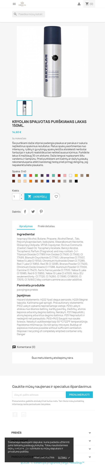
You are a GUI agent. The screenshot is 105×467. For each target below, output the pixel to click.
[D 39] (65, 182)
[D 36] (26, 182)
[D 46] (43, 182)
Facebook (15, 414)
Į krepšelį (37, 197)
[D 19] (60, 182)
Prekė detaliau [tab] (46, 226)
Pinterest (41, 211)
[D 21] (71, 182)
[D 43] (48, 182)
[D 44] (14, 176)
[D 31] (31, 176)
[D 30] (65, 176)
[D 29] (48, 176)
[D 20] (71, 176)
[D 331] (31, 182)
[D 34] (77, 176)
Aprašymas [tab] (26, 226)
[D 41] (54, 182)
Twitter (33, 211)
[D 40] (77, 182)
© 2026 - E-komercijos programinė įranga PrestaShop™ (52, 462)
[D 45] (20, 182)
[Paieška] (28, 14)
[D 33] (37, 176)
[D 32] (26, 176)
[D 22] (37, 182)
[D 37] (14, 182)
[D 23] (88, 176)
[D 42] (60, 176)
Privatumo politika (44, 457)
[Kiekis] (16, 196)
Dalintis (25, 211)
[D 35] (43, 176)
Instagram (23, 414)
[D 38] (82, 176)
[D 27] (20, 176)
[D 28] (54, 176)
